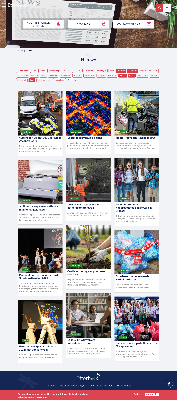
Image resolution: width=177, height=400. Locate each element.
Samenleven (73, 80)
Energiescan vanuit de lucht (84, 138)
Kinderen (101, 75)
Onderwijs (121, 71)
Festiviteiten (22, 75)
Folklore (34, 75)
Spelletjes (53, 75)
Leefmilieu (132, 71)
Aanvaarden (152, 394)
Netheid (122, 75)
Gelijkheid (89, 71)
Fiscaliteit (153, 71)
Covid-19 (66, 71)
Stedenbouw (59, 80)
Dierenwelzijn (54, 71)
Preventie (112, 75)
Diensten (50, 386)
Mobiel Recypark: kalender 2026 (136, 138)
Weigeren (138, 394)
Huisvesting (65, 75)
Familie (143, 71)
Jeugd (43, 75)
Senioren (154, 75)
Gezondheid (143, 75)
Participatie (89, 75)
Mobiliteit (77, 75)
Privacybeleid (124, 386)
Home (20, 51)
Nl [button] (167, 8)
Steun (33, 71)
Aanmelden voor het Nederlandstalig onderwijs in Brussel (134, 207)
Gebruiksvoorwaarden (101, 386)
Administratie (22, 71)
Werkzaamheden (44, 80)
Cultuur (42, 71)
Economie (77, 71)
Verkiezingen (101, 71)
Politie (132, 75)
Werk (112, 71)
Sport (32, 80)
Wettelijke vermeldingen (72, 386)
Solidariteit (21, 80)
